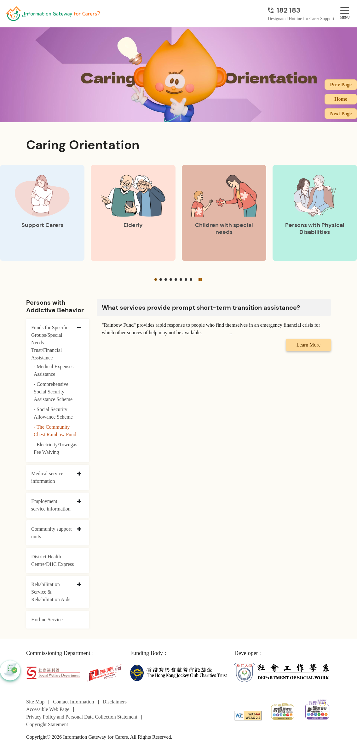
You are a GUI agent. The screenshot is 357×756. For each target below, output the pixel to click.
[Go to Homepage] (52, 13)
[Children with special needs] (224, 213)
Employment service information (51, 505)
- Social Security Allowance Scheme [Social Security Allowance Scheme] (53, 413)
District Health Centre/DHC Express (52, 560)
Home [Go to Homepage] (340, 99)
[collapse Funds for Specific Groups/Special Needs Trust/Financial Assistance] (79, 328)
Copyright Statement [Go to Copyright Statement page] (47, 724)
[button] (155, 279)
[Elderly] (133, 213)
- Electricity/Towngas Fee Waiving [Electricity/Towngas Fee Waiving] (55, 448)
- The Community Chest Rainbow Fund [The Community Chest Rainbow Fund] (55, 430)
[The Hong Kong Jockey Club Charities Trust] (178, 672)
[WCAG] (248, 715)
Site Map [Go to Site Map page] (35, 701)
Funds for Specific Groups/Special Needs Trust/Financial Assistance (49, 342)
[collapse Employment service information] (79, 502)
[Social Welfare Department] (53, 672)
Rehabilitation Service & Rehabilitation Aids (50, 592)
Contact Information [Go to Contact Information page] (73, 701)
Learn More (308, 344)
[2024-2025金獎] (282, 711)
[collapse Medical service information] (79, 474)
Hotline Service (47, 619)
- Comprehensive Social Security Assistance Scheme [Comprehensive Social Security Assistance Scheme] (53, 391)
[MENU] (344, 11)
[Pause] (200, 279)
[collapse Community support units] (79, 529)
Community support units (51, 532)
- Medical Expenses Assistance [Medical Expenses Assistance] (53, 370)
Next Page (341, 113)
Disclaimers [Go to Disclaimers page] (115, 701)
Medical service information (47, 477)
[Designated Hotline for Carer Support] (301, 10)
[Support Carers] (42, 213)
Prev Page (341, 84)
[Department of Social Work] (282, 672)
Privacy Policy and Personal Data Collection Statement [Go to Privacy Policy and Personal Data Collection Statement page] (81, 716)
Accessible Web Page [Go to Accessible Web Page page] (47, 709)
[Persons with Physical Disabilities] (315, 213)
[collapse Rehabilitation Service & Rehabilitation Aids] (79, 585)
